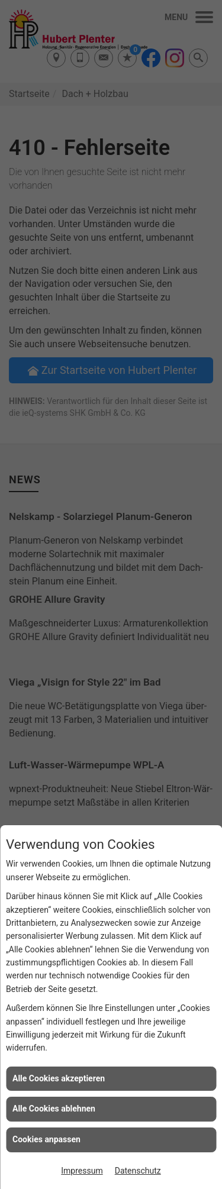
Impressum (81, 1170)
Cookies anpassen (46, 1139)
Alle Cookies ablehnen (53, 1108)
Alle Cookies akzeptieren (58, 1078)
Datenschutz (138, 1170)
